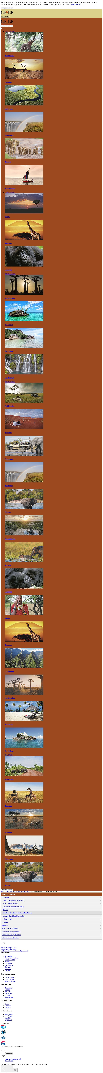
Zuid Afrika (8, 988)
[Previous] (4, 1068)
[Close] (15, 1070)
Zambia (7, 995)
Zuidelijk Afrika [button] (10, 31)
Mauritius (8, 1018)
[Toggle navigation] (1, 28)
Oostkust (5, 922)
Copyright (8, 967)
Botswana (8, 991)
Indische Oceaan (10, 981)
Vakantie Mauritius (16, 891)
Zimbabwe (8, 993)
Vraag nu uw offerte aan (8, 947)
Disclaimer (8, 963)
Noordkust (26, 891)
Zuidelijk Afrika (10, 977)
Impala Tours (5, 891)
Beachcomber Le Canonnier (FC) (13, 900)
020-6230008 (9, 1061)
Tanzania (8, 1006)
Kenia (7, 1004)
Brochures (8, 961)
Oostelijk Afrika (10, 979)
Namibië (7, 990)
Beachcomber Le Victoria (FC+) (13, 907)
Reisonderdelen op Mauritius (11, 935)
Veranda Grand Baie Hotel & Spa (13, 916)
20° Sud (5, 910)
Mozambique (9, 997)
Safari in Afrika (10, 960)
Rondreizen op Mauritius (10, 928)
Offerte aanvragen (7, 26)
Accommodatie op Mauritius (11, 931)
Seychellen (8, 1020)
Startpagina (8, 956)
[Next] (10, 1068)
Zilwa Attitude (7, 919)
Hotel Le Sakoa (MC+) (10, 903)
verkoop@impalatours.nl (13, 1059)
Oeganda (8, 1007)
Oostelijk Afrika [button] (10, 192)
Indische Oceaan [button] (10, 274)
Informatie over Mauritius (10, 938)
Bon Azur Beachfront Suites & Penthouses (17, 913)
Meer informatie (76, 4)
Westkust (5, 925)
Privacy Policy (9, 965)
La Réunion (8, 1016)
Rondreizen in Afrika (11, 958)
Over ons (8, 969)
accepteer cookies (7, 8)
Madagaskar (9, 1014)
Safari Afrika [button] (9, 755)
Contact (7, 970)
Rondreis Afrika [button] (10, 382)
